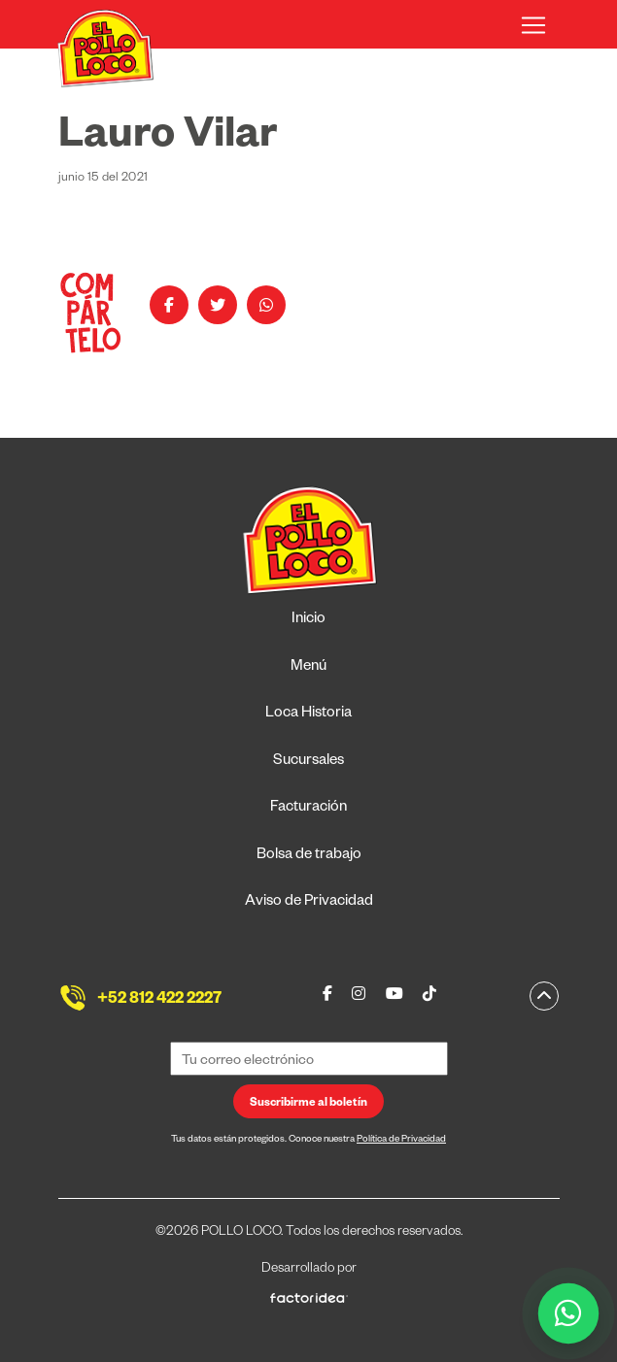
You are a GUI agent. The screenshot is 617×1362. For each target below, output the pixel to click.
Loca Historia (308, 714)
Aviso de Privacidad (309, 902)
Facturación (308, 808)
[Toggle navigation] (533, 25)
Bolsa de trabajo (309, 855)
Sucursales (308, 761)
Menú (308, 667)
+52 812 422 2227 (159, 1001)
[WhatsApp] (568, 1313)
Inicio (308, 620)
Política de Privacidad (401, 1140)
